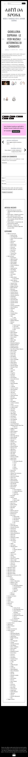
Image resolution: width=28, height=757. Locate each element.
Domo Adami (13, 337)
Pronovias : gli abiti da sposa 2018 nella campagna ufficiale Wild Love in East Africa (15, 219)
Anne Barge (13, 269)
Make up (12, 593)
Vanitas (12, 555)
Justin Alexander (14, 395)
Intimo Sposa (10, 602)
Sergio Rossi (13, 690)
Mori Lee (15, 426)
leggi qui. (5, 750)
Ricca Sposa (13, 506)
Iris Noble (12, 382)
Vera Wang (12, 557)
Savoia (8, 627)
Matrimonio (10, 624)
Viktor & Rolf (13, 560)
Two (14, 522)
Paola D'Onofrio (14, 480)
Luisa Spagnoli (13, 419)
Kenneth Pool (13, 398)
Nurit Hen (12, 471)
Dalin (11, 316)
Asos (11, 275)
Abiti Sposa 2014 (11, 567)
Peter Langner (13, 485)
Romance (15, 468)
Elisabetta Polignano (15, 343)
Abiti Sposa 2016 (11, 570)
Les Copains (13, 411)
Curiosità (9, 597)
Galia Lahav (13, 361)
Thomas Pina (13, 253)
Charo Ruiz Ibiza (14, 299)
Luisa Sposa (13, 420)
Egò (14, 548)
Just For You (13, 393)
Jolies (14, 465)
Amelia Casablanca (14, 265)
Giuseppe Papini (14, 367)
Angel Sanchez (13, 268)
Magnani (12, 429)
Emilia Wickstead (14, 347)
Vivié (14, 551)
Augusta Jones (13, 283)
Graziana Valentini (17, 549)
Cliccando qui (16, 131)
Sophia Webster (14, 691)
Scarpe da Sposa (11, 630)
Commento (4, 162)
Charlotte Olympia (14, 643)
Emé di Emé (16, 278)
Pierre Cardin (13, 245)
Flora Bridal (13, 356)
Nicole (14, 467)
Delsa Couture (16, 325)
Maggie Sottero (13, 428)
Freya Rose (12, 657)
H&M (11, 371)
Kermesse (9, 603)
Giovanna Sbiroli (14, 365)
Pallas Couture (13, 479)
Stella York (12, 536)
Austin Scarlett (13, 284)
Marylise (12, 440)
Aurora (15, 462)
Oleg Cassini (13, 474)
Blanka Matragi (13, 287)
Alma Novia (16, 519)
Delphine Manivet (14, 320)
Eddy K (12, 338)
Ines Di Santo (13, 377)
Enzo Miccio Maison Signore (16, 349)
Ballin (11, 639)
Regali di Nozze (10, 625)
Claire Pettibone (14, 307)
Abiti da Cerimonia (11, 233)
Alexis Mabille (13, 260)
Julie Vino (12, 392)
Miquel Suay (13, 450)
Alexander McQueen (15, 634)
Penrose (12, 679)
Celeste (15, 498)
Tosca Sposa (13, 540)
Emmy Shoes (13, 652)
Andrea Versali (13, 235)
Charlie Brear (13, 298)
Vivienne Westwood (15, 561)
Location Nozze (10, 622)
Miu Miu (12, 673)
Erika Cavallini (13, 350)
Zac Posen (12, 564)
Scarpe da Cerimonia (12, 628)
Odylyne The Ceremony (15, 473)
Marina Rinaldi (13, 437)
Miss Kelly (12, 453)
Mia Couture (13, 444)
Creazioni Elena (13, 313)
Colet (11, 310)
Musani (12, 242)
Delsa (11, 239)
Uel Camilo (12, 254)
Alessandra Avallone (18, 585)
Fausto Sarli (13, 355)
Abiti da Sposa (10, 256)
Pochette (12, 594)
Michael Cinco (13, 447)
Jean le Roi (15, 326)
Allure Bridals (13, 263)
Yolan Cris (12, 563)
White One (16, 494)
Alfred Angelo (13, 262)
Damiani (15, 588)
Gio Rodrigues (13, 364)
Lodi (11, 663)
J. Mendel (12, 386)
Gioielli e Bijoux (14, 584)
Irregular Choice (14, 658)
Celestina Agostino (14, 295)
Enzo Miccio (16, 281)
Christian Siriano (14, 301)
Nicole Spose (13, 244)
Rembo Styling (13, 504)
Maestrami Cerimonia (18, 615)
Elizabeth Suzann (14, 346)
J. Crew (12, 384)
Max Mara (12, 443)
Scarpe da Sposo (14, 619)
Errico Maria (13, 352)
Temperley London (14, 537)
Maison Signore (14, 431)
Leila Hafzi (12, 408)
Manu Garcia (13, 432)
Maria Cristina (16, 328)
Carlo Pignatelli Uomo (18, 609)
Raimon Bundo (13, 501)
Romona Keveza (14, 512)
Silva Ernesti (13, 248)
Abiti (11, 606)
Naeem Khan (13, 458)
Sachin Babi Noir (14, 525)
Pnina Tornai (13, 486)
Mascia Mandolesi (14, 670)
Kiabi (11, 399)
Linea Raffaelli (13, 414)
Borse (11, 578)
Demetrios (12, 331)
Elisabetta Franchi (14, 651)
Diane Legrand (13, 332)
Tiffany (15, 591)
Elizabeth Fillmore (14, 344)
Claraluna (12, 308)
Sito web (4, 183)
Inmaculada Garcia (14, 379)
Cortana (12, 311)
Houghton (12, 373)
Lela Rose (12, 410)
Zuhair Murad (13, 566)
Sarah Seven (13, 528)
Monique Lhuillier (14, 456)
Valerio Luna (13, 554)
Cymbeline (12, 314)
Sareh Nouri (13, 530)
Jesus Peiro (13, 390)
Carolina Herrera (14, 292)
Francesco (12, 655)
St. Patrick (12, 251)
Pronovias (12, 247)
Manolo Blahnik (14, 669)
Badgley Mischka (14, 286)
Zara (11, 697)
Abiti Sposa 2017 (11, 572)
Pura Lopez (13, 685)
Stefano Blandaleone (15, 533)
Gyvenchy (12, 370)
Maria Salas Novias (14, 435)
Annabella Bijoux (17, 587)
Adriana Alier (16, 516)
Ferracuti (12, 654)
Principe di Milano (17, 621)
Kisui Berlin (13, 401)
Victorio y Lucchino (14, 558)
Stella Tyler (12, 534)
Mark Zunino (13, 438)
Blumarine (12, 289)
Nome (3, 178)
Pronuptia (12, 495)
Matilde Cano (13, 441)
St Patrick (15, 492)
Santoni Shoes (13, 688)
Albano (12, 631)
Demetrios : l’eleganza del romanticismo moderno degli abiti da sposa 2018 (15, 226)
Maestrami (12, 241)
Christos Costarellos (15, 305)
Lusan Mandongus (14, 423)
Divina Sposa (13, 334)
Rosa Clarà (12, 515)
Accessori (9, 576)
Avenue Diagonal (17, 489)
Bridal (21, 49)
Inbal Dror (12, 376)
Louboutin (12, 667)
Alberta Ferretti (13, 259)
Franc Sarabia (13, 358)
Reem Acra (12, 503)
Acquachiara (13, 257)
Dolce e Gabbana (14, 335)
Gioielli (7, 49)
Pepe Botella (13, 483)
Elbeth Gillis (13, 340)
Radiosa (12, 497)
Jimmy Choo (13, 660)
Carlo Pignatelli (13, 236)
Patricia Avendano (14, 482)
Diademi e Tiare (14, 582)
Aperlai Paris (13, 636)
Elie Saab (12, 341)
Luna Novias (13, 422)
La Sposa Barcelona (17, 491)
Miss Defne (13, 452)
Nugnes (12, 676)
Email (3, 180)
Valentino (12, 552)
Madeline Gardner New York (16, 425)
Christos (12, 304)
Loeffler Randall (14, 664)
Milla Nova (12, 449)
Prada (11, 682)
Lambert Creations (14, 402)
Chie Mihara (13, 645)
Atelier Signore (13, 280)
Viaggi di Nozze (10, 699)
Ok (14, 755)
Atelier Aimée (13, 277)
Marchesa (12, 434)
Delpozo (12, 322)
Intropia (12, 380)
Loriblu (12, 666)
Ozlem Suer (13, 477)
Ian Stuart (12, 374)
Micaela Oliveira (14, 446)
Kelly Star (12, 396)
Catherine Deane (14, 293)
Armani (12, 272)
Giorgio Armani (16, 614)
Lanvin (11, 404)
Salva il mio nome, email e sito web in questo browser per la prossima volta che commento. (12, 188)
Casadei (12, 642)
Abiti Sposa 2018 (11, 573)
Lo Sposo (9, 605)
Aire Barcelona (16, 518)
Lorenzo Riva (13, 417)
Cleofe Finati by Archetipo (16, 238)
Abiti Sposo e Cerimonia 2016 (14, 575)
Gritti (11, 368)
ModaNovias (13, 455)
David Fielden (13, 319)
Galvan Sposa (13, 362)
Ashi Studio (13, 274)
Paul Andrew (13, 678)
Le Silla (12, 661)
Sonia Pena (12, 250)
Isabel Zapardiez (14, 383)
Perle (14, 329)
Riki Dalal (12, 507)
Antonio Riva (13, 271)
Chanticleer (13, 296)
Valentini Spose (13, 546)
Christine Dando (14, 302)
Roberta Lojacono (14, 510)
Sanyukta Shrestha (14, 527)
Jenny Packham (13, 389)
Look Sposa (13, 416)
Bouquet (12, 579)
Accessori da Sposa (11, 596)
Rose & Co (12, 524)
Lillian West (13, 413)
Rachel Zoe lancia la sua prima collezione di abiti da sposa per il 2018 (14, 211)
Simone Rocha (13, 531)
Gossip (9, 600)
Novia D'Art (13, 470)
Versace (12, 694)
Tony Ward (12, 539)
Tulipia (11, 543)
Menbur (12, 672)
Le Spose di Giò (13, 407)
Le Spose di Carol (14, 405)
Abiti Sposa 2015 (11, 569)
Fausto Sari (12, 353)
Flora (14, 542)
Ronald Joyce (13, 513)
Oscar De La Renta (14, 476)
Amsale (12, 266)
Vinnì (14, 317)
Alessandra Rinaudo (17, 461)
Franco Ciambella (14, 359)
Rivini (11, 509)
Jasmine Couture (14, 387)
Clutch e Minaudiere (15, 581)
